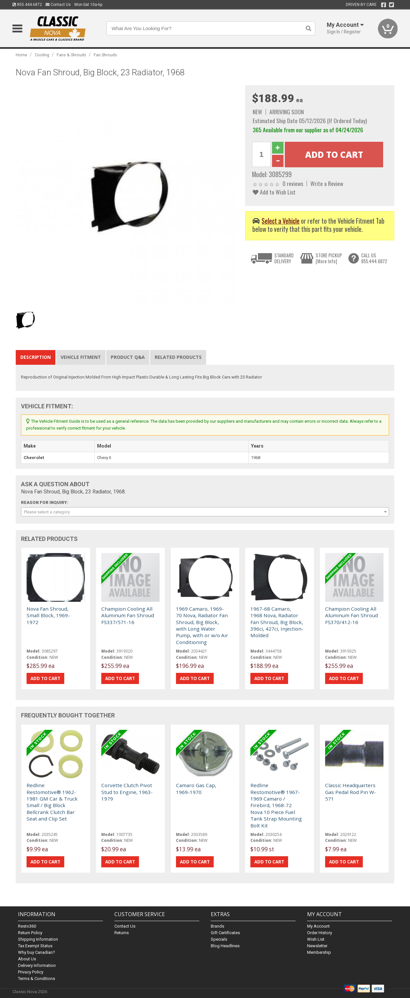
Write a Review (326, 183)
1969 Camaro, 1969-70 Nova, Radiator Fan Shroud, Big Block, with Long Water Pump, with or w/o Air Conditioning (202, 625)
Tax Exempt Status (35, 945)
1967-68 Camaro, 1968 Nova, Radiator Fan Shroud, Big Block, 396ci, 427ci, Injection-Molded (276, 622)
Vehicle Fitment (81, 357)
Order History (319, 932)
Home (21, 54)
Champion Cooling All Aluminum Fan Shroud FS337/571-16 (127, 615)
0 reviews (293, 183)
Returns (121, 932)
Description (35, 357)
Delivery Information (37, 965)
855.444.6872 (27, 4)
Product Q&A (128, 357)
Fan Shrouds (105, 54)
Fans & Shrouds (71, 54)
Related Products (178, 357)
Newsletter (317, 945)
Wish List (315, 939)
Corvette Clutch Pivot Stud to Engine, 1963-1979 (127, 792)
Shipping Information (38, 939)
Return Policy (30, 932)
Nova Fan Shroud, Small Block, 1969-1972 (48, 615)
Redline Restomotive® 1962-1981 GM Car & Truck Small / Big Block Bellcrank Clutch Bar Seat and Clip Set (52, 802)
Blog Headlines (225, 945)
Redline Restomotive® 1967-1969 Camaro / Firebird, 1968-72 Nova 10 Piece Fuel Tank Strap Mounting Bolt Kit (276, 805)
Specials (219, 939)
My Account (318, 926)
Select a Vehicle (281, 221)
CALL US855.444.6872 (374, 258)
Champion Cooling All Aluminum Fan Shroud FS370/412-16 (351, 615)
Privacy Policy (30, 972)
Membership (319, 952)
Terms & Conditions (36, 978)
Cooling (42, 54)
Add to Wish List (274, 192)
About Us (27, 958)
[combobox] (205, 511)
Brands (217, 926)
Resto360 (27, 926)
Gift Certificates (225, 932)
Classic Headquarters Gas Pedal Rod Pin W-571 (350, 792)
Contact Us (58, 4)
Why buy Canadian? (36, 952)
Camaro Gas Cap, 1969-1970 (196, 788)
